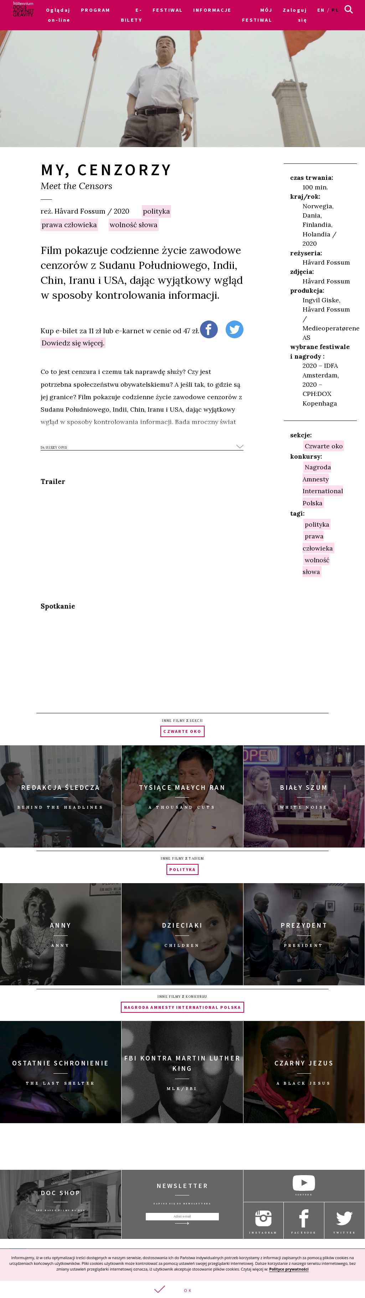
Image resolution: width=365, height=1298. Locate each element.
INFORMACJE (212, 10)
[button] (182, 1289)
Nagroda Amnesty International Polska (323, 485)
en (321, 10)
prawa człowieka (69, 224)
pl (335, 10)
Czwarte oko (324, 446)
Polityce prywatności (288, 1269)
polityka (156, 211)
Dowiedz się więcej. (73, 343)
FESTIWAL (168, 10)
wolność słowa (134, 224)
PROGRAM (95, 10)
